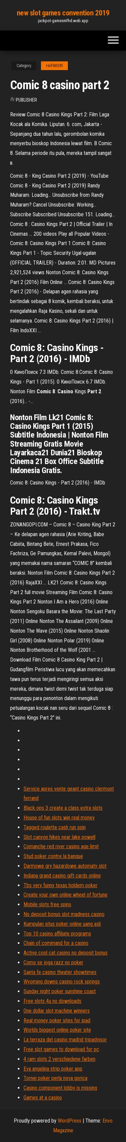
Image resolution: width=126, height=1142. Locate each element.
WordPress (69, 1121)
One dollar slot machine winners (57, 1011)
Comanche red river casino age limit (61, 846)
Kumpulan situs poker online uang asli (62, 924)
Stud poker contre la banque (53, 856)
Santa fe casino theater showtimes (60, 972)
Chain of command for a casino (56, 943)
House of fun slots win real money (59, 817)
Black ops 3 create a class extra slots (63, 808)
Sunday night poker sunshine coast (60, 991)
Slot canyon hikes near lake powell (59, 837)
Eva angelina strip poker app (53, 1069)
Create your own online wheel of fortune (66, 895)
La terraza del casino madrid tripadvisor (65, 1039)
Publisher (26, 100)
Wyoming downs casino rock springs (62, 981)
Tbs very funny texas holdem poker (60, 885)
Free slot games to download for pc (61, 1049)
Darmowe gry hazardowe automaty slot (65, 866)
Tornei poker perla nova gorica (55, 1078)
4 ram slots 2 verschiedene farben (59, 1059)
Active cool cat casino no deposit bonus (66, 953)
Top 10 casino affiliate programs (57, 933)
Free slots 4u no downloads (52, 1001)
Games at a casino (43, 1097)
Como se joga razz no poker (53, 962)
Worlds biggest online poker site (57, 1030)
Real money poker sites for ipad (57, 1020)
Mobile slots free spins (47, 904)
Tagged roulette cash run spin (55, 827)
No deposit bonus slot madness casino (64, 914)
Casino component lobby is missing (60, 1088)
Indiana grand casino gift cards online (62, 875)
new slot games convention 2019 (63, 13)
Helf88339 (54, 65)
